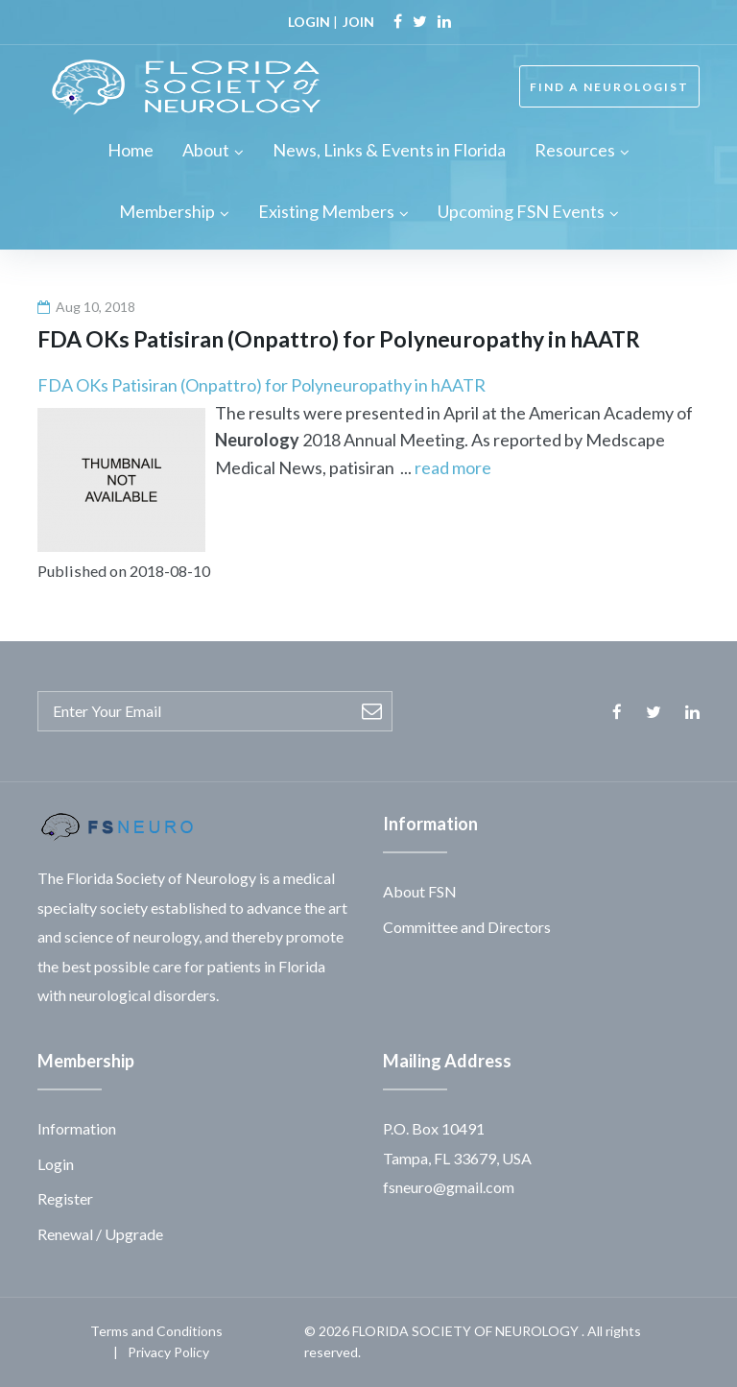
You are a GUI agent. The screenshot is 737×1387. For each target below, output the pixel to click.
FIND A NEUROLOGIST (609, 87)
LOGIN (309, 21)
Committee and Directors (467, 927)
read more (453, 467)
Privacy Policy (168, 1352)
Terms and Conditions (156, 1331)
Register (65, 1198)
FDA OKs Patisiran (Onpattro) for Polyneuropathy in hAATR (261, 384)
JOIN (358, 21)
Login (55, 1164)
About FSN (420, 891)
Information (76, 1128)
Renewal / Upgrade (100, 1234)
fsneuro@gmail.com (448, 1187)
